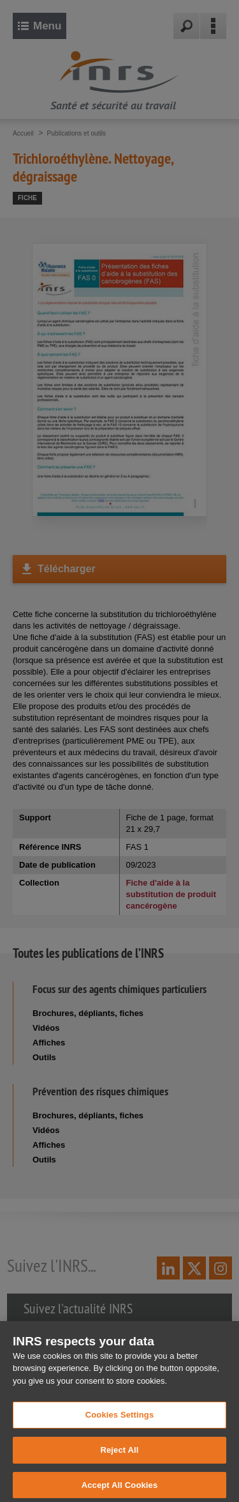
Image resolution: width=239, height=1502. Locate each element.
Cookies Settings (119, 1423)
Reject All (119, 1458)
